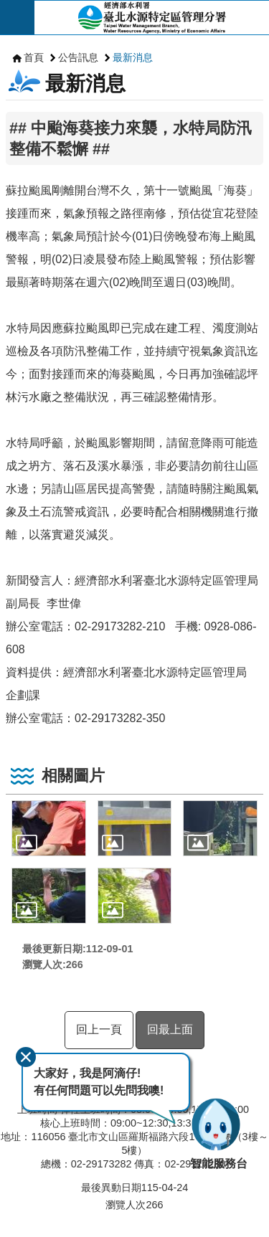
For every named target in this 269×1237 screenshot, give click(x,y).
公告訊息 (78, 57)
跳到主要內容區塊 (7, 7)
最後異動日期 (111, 1187)
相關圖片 (73, 776)
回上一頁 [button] (99, 1029)
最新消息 (133, 57)
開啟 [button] (17, 17)
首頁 (34, 57)
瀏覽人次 (125, 1204)
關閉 (26, 1057)
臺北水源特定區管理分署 (151, 17)
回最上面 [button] (170, 1029)
